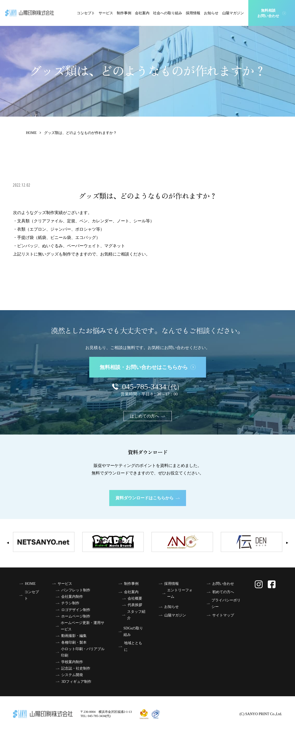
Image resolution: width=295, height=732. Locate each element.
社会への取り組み (167, 13)
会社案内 (142, 13)
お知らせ (211, 13)
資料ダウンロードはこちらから (147, 498)
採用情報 (193, 13)
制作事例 (124, 13)
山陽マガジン (233, 13)
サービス (106, 13)
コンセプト (86, 13)
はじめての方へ (147, 416)
